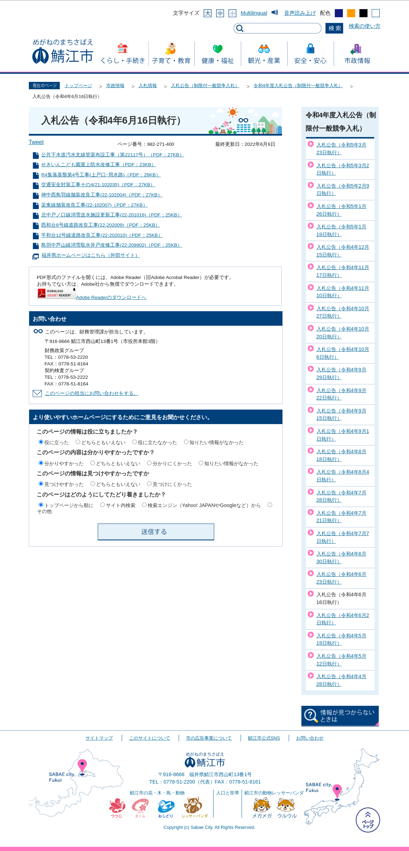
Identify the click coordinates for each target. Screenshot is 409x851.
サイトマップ (99, 738)
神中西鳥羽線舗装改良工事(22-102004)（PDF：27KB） (101, 194)
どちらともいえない (103, 442)
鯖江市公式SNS (264, 738)
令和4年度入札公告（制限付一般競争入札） (298, 85)
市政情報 (115, 85)
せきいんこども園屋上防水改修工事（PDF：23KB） (98, 164)
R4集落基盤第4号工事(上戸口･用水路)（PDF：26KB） (100, 174)
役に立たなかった (157, 442)
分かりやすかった (64, 463)
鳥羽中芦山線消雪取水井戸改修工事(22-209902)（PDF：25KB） (111, 245)
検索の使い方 (365, 26)
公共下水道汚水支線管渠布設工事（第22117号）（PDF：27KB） (112, 154)
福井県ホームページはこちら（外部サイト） (90, 255)
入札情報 (148, 85)
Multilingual (254, 13)
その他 (44, 511)
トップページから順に (69, 505)
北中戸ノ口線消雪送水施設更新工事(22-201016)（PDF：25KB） (111, 214)
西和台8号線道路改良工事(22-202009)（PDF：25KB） (100, 225)
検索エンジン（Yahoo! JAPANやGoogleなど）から (204, 505)
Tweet (36, 142)
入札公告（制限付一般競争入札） (205, 85)
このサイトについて (149, 738)
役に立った (56, 442)
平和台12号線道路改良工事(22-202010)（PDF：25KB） (102, 235)
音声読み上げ (300, 13)
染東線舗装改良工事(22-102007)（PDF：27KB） (94, 205)
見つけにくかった (172, 484)
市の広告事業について (209, 738)
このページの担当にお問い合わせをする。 (92, 393)
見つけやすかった (64, 484)
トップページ (78, 85)
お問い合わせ (310, 738)
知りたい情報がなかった (217, 442)
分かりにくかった (172, 463)
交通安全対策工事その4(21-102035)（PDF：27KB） (98, 184)
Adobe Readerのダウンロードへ (92, 297)
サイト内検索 (120, 505)
